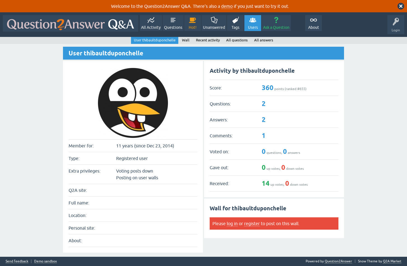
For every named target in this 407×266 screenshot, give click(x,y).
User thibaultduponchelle (155, 40)
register (252, 223)
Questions (173, 27)
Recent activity (208, 40)
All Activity (151, 27)
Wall (186, 40)
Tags (235, 27)
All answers (263, 40)
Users (253, 27)
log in (232, 223)
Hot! (193, 27)
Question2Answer (338, 261)
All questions (237, 40)
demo (227, 6)
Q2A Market (392, 261)
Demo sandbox (45, 261)
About (313, 27)
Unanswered (214, 27)
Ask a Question (276, 27)
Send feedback (17, 261)
